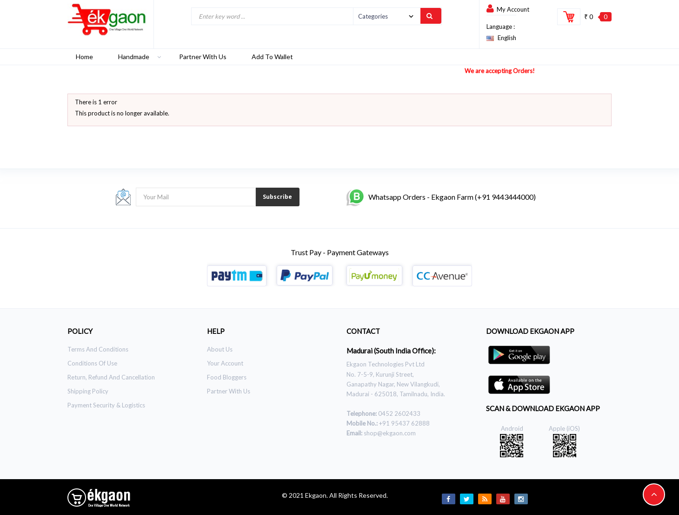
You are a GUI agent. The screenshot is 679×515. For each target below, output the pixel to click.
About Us (220, 349)
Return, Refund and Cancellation (111, 377)
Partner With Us (228, 391)
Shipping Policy (87, 391)
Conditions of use (92, 363)
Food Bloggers (226, 377)
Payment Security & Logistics (106, 405)
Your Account (225, 363)
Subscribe (277, 197)
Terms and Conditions (97, 349)
